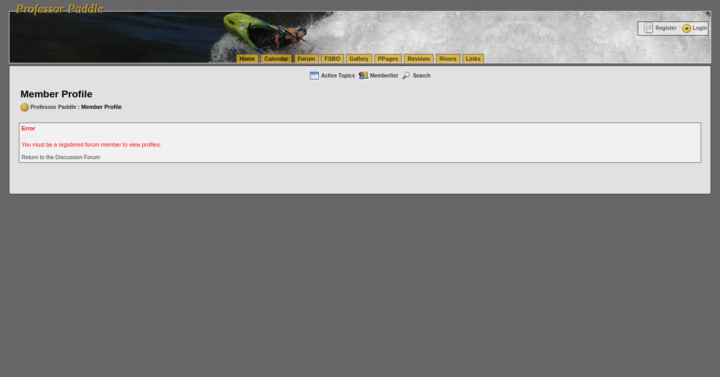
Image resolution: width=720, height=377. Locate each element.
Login (694, 28)
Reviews (418, 59)
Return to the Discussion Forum (61, 157)
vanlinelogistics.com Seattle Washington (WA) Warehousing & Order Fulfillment (296, 5)
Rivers (448, 59)
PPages (388, 59)
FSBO (332, 59)
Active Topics (331, 76)
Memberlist (378, 76)
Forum (306, 59)
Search (415, 76)
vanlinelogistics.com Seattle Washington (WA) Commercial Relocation (482, 5)
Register (659, 28)
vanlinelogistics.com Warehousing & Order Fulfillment (637, 5)
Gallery (359, 59)
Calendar (276, 59)
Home (247, 59)
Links (473, 59)
